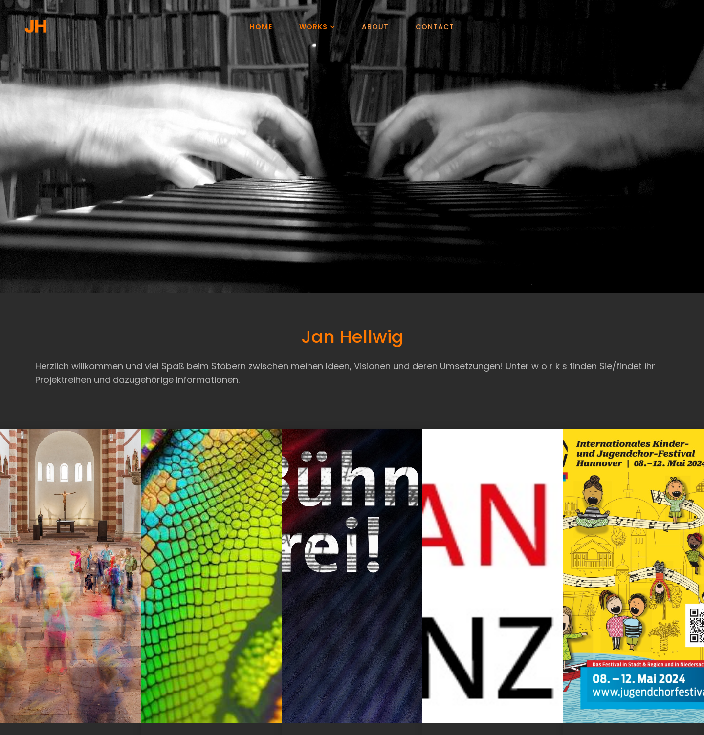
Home (261, 27)
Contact (435, 27)
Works (313, 27)
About (375, 27)
